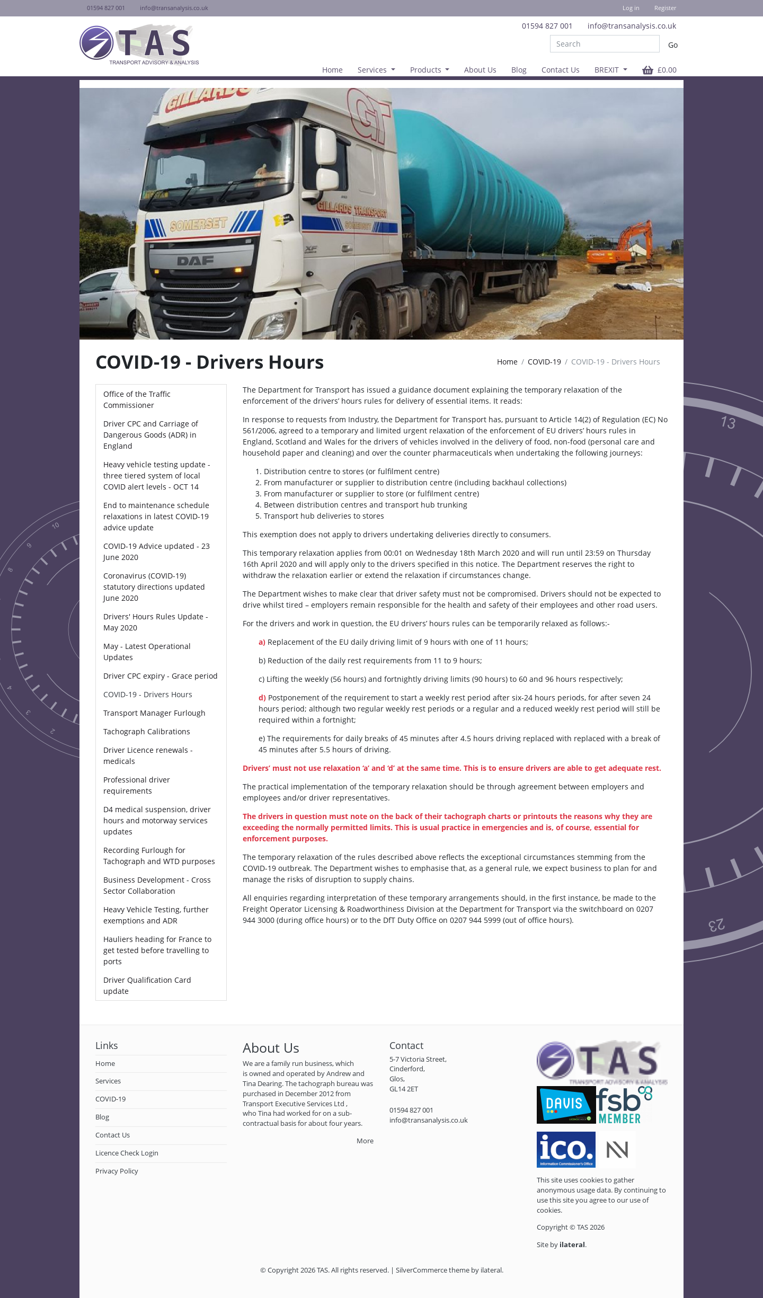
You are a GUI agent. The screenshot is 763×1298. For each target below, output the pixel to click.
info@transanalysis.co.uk (632, 26)
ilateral (491, 1270)
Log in (631, 8)
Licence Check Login (126, 1153)
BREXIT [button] (608, 70)
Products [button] (426, 70)
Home (332, 70)
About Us (480, 70)
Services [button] (373, 70)
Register (665, 8)
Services (108, 1081)
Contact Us (561, 70)
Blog (519, 70)
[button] (659, 69)
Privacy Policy (116, 1171)
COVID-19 (544, 362)
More (365, 1140)
